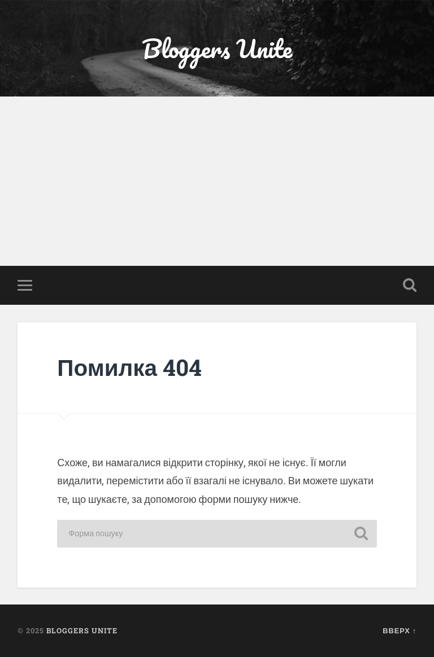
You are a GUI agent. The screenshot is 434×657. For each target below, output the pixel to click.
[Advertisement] (217, 181)
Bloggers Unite (217, 48)
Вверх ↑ (399, 630)
